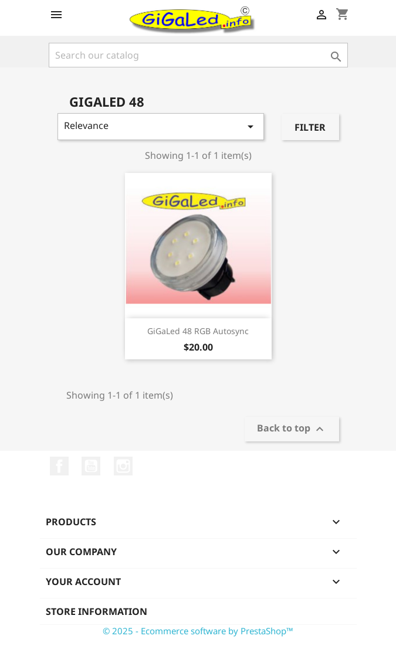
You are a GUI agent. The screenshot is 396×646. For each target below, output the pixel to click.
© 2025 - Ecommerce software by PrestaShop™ (198, 631)
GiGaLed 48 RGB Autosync (198, 330)
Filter (310, 127)
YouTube (91, 466)
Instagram (123, 466)
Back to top (292, 429)
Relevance (161, 126)
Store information (96, 611)
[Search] (198, 55)
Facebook (59, 466)
